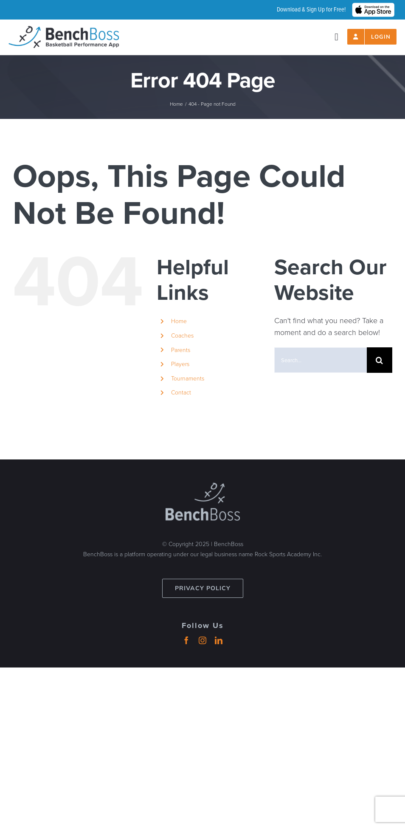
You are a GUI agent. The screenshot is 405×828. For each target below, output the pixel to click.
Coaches (182, 335)
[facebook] (186, 640)
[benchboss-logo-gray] (203, 486)
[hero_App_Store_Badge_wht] (373, 6)
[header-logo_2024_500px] (63, 29)
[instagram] (202, 640)
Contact (181, 392)
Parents (180, 350)
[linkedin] (218, 640)
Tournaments (187, 378)
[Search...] (320, 360)
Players (180, 364)
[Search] (379, 360)
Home (179, 321)
